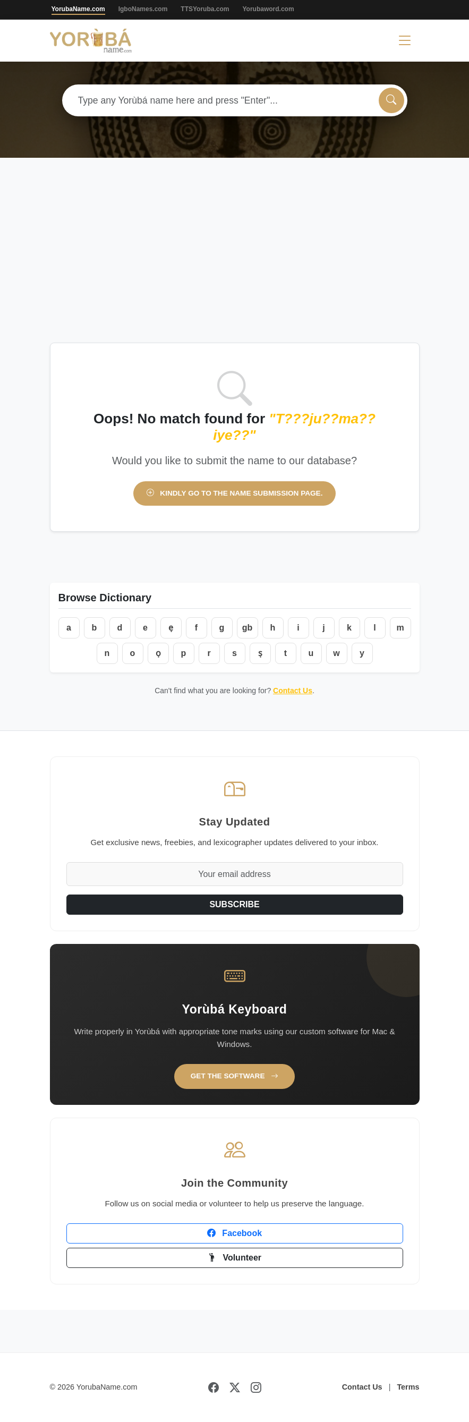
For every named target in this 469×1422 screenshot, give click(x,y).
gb (247, 627)
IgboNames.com (143, 9)
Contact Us (292, 690)
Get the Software (235, 1076)
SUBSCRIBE (234, 904)
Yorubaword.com (268, 9)
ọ (158, 653)
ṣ (260, 653)
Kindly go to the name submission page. (235, 493)
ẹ (170, 627)
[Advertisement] (234, 263)
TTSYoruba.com (205, 9)
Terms (408, 1387)
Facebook (234, 1233)
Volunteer (234, 1257)
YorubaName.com (78, 9)
